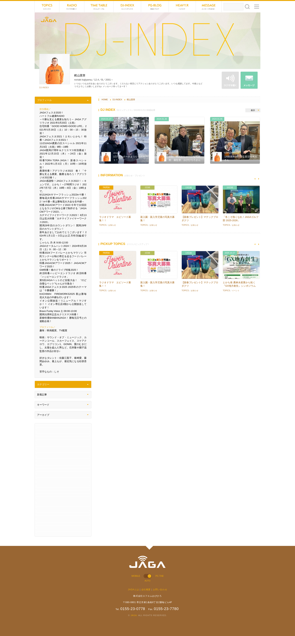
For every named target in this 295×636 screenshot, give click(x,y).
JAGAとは (133, 589)
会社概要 (146, 589)
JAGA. (134, 615)
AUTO (147, 581)
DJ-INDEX (127, 6)
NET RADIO (71, 6)
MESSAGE (209, 6)
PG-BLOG (155, 6)
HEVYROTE (182, 6)
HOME (105, 99)
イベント (235, 291)
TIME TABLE (99, 6)
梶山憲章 (131, 99)
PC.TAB (159, 576)
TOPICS (47, 6)
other (115, 153)
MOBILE (136, 576)
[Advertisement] (63, 479)
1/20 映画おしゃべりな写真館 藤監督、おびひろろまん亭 (185, 160)
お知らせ (112, 225)
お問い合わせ (160, 589)
